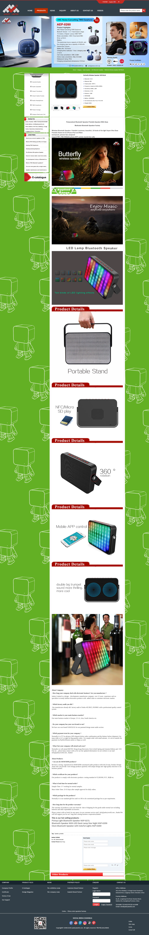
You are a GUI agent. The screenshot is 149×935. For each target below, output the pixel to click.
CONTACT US (88, 10)
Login (96, 904)
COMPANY (5, 882)
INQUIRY (62, 10)
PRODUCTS (41, 10)
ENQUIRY (96, 882)
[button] (69, 65)
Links (130, 921)
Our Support (6, 900)
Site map (132, 924)
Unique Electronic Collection (40, 114)
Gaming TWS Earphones (32, 145)
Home (74, 70)
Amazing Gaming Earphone (33, 149)
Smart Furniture (37, 91)
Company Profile (7, 888)
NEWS (52, 10)
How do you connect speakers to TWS (35, 138)
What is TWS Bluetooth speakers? (34, 163)
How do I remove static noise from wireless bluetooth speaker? (41, 156)
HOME (30, 10)
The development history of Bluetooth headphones (38, 159)
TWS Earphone (36, 105)
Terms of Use (6, 896)
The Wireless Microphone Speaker (34, 152)
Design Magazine (27, 892)
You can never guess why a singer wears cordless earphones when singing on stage (47, 166)
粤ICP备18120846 (102, 928)
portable (61, 833)
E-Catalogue (26, 888)
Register (95, 888)
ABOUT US (74, 10)
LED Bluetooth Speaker (97, 70)
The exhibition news (53, 888)
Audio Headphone (37, 100)
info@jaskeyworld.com (127, 907)
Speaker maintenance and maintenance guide (38, 170)
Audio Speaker (86, 70)
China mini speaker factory (77, 911)
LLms (130, 927)
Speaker (57, 833)
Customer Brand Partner (75, 888)
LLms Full (132, 930)
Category (79, 70)
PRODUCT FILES (27, 882)
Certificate (5, 892)
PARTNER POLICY (73, 882)
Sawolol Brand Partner (74, 892)
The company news (53, 892)
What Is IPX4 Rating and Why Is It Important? (37, 142)
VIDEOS (100, 10)
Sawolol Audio (36, 82)
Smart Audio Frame (38, 96)
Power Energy (36, 110)
